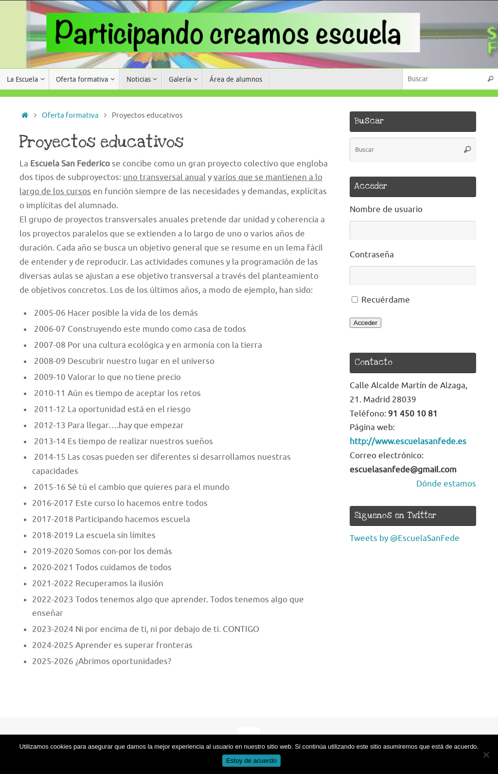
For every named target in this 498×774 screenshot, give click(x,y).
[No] (486, 754)
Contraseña (372, 255)
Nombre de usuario (386, 209)
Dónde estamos (446, 484)
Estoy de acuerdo (251, 760)
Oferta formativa (70, 115)
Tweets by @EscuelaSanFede (405, 538)
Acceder (365, 322)
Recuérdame (385, 300)
